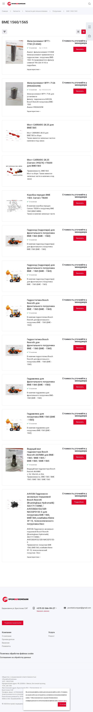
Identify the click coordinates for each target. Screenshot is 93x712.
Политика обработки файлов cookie (16, 653)
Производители (8, 639)
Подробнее (79, 502)
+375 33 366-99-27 (46, 608)
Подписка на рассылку (12, 623)
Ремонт (51, 636)
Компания (6, 632)
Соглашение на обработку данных (15, 657)
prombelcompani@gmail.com (79, 608)
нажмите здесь (62, 700)
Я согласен (63, 704)
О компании (6, 636)
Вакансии (5, 643)
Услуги (51, 632)
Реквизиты (6, 646)
